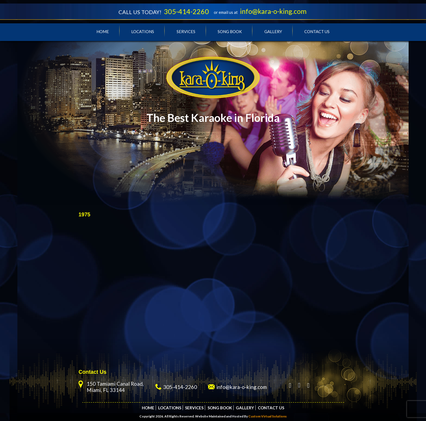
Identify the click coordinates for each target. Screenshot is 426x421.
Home (102, 31)
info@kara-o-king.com (273, 11)
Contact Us (317, 31)
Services (186, 31)
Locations (142, 31)
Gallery (273, 31)
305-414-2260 (186, 11)
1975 (84, 214)
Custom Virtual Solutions (267, 416)
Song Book (230, 31)
